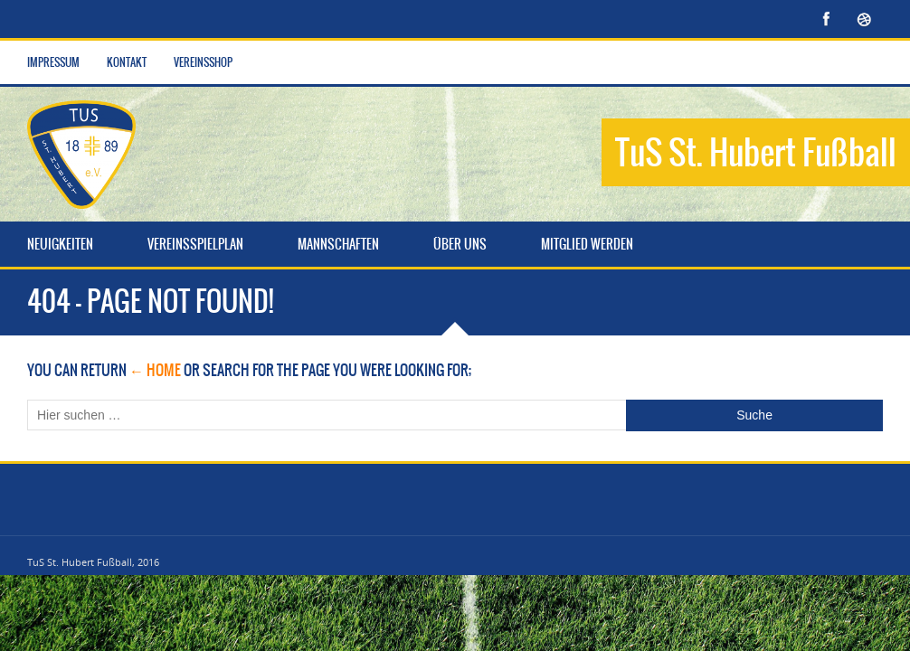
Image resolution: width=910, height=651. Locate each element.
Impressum (53, 62)
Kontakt (127, 62)
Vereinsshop (203, 62)
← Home (155, 370)
